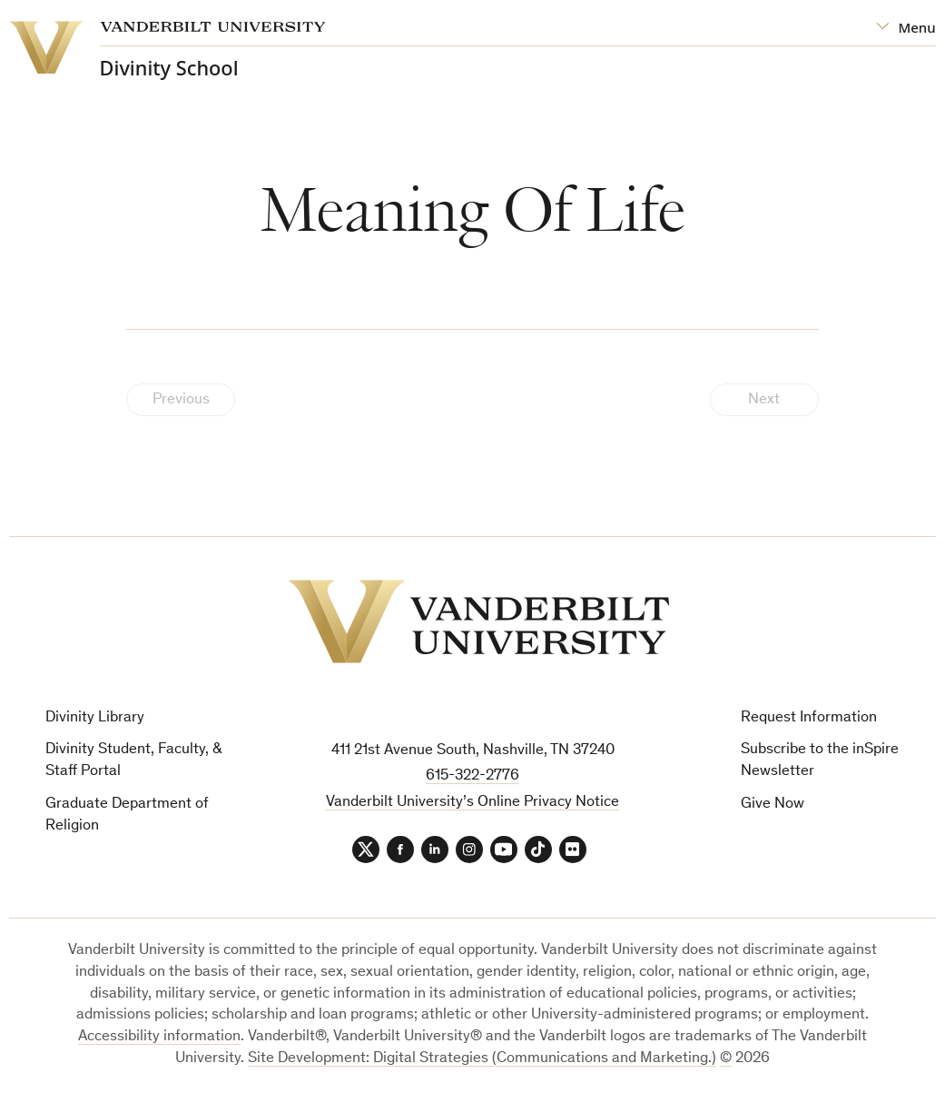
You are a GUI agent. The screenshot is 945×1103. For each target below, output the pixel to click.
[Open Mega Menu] (905, 28)
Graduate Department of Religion (127, 815)
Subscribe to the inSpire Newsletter (820, 761)
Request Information (809, 718)
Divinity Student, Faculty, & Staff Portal (133, 761)
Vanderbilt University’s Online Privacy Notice (472, 802)
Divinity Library (94, 718)
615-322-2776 (472, 776)
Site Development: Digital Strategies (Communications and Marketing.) (482, 1059)
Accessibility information (159, 1037)
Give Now (772, 804)
